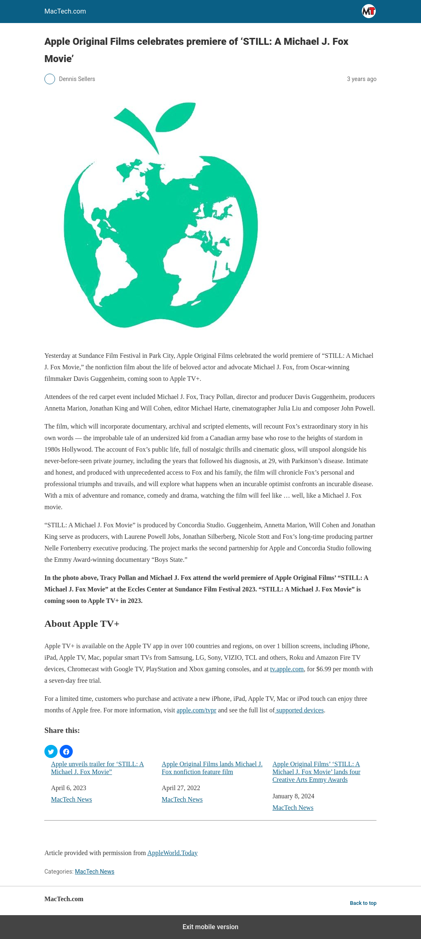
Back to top (363, 903)
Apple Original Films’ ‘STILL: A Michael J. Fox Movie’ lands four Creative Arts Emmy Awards (317, 771)
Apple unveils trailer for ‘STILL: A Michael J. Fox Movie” (97, 767)
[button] (51, 751)
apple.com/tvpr (196, 710)
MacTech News (71, 799)
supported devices (299, 710)
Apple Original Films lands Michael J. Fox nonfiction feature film (212, 767)
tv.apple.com (287, 668)
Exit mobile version (210, 927)
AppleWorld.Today (172, 852)
